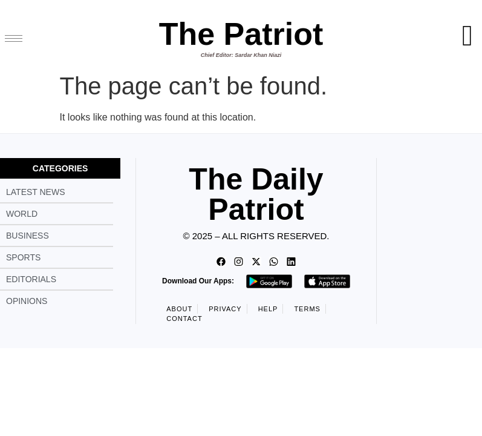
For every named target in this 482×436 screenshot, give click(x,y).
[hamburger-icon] (13, 38)
